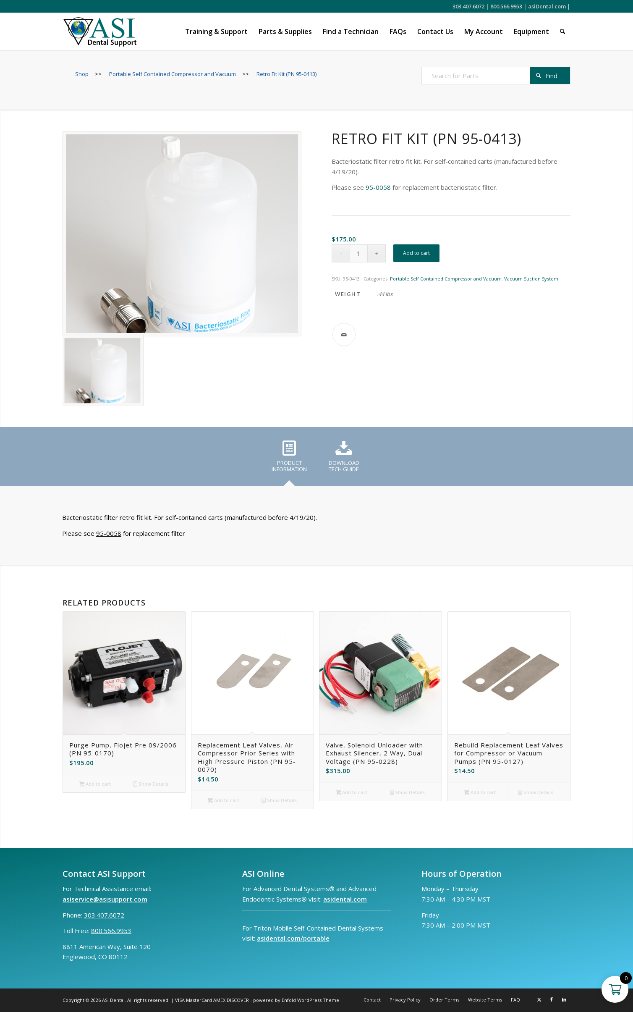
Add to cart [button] (95, 784)
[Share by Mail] (344, 334)
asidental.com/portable (293, 938)
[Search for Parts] (496, 75)
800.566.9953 (506, 6)
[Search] (563, 31)
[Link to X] (539, 999)
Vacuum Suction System (531, 278)
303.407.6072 (468, 6)
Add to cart (416, 253)
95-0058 (378, 187)
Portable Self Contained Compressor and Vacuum (446, 278)
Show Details (151, 784)
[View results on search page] (550, 75)
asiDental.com (547, 6)
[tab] (289, 459)
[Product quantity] (359, 253)
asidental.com (345, 899)
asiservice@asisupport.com (105, 899)
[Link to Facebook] (551, 999)
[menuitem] (216, 31)
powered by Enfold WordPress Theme (296, 1000)
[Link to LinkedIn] (564, 999)
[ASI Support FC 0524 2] (100, 31)
